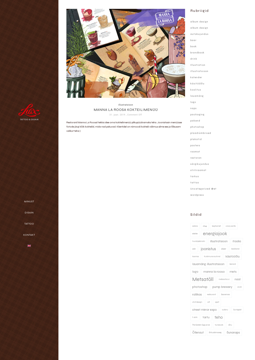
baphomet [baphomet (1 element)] (216, 226)
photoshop (197, 127)
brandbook (197, 52)
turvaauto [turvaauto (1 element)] (219, 325)
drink (193, 58)
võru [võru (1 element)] (230, 325)
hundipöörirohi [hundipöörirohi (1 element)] (198, 241)
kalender (196, 77)
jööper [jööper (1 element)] (223, 249)
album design (199, 21)
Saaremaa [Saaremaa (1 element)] (225, 294)
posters (195, 145)
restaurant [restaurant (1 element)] (211, 294)
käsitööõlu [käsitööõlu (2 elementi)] (232, 256)
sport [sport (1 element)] (217, 302)
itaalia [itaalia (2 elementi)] (237, 241)
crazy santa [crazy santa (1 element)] (231, 226)
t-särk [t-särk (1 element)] (194, 317)
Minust (29, 201)
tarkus (194, 176)
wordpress (197, 195)
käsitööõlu (197, 83)
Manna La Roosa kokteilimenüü (126, 110)
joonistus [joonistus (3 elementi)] (208, 248)
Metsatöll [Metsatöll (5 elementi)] (203, 279)
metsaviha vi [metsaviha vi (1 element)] (224, 279)
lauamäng (197, 96)
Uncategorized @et (203, 188)
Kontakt (29, 234)
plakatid (196, 139)
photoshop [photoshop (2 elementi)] (199, 287)
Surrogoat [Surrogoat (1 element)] (237, 310)
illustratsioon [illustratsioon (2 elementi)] (219, 241)
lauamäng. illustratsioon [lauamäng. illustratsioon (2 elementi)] (208, 264)
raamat (195, 151)
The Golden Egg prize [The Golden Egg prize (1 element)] (201, 325)
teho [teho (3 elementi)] (219, 317)
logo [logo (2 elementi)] (195, 272)
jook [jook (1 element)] (194, 249)
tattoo (194, 182)
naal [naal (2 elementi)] (237, 279)
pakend (195, 120)
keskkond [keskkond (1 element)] (235, 249)
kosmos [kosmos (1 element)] (195, 256)
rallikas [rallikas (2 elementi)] (197, 294)
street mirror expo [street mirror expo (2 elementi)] (204, 310)
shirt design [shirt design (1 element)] (197, 302)
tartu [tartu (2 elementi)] (206, 317)
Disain (29, 212)
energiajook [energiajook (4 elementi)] (215, 233)
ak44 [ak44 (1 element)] (205, 226)
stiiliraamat (198, 170)
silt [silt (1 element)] (208, 302)
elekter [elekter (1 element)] (195, 234)
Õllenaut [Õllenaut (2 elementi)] (198, 332)
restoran (196, 157)
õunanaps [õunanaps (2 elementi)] (233, 332)
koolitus (195, 89)
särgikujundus (199, 164)
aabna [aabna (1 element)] (195, 226)
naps (193, 108)
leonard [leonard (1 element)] (233, 264)
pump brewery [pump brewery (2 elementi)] (222, 287)
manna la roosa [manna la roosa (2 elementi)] (214, 272)
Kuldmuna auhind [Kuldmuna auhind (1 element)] (212, 256)
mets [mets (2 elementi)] (233, 272)
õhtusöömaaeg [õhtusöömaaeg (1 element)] (215, 332)
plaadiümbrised (200, 133)
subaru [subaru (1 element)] (225, 310)
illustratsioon (125, 105)
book (193, 46)
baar (193, 40)
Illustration (197, 65)
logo (193, 102)
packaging (197, 114)
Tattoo (29, 223)
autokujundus (199, 34)
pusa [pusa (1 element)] (239, 287)
